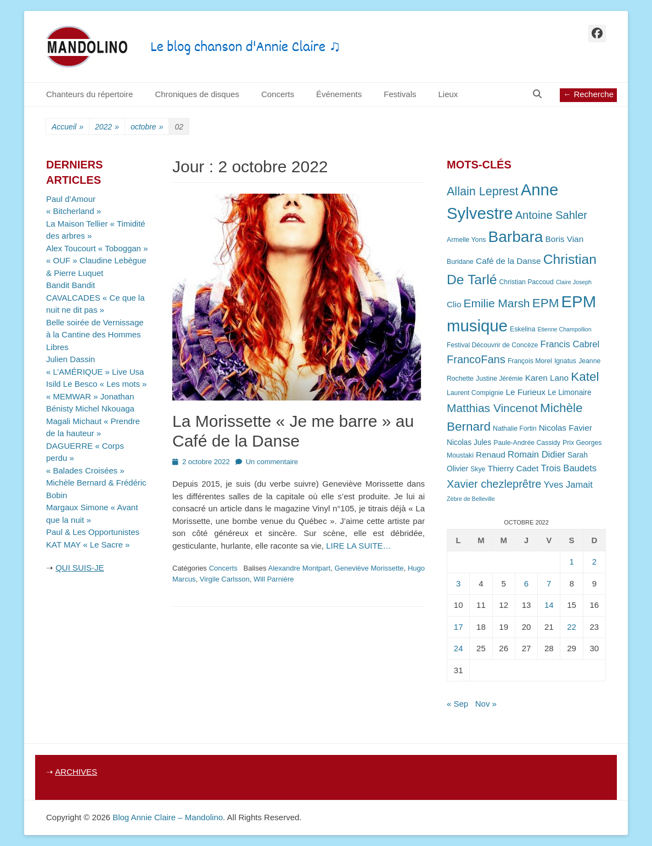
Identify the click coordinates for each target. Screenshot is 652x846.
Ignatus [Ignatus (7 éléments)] (565, 361)
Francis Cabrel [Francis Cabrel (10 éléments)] (570, 344)
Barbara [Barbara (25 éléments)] (515, 236)
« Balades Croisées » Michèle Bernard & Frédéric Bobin (96, 483)
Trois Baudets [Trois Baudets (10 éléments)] (569, 468)
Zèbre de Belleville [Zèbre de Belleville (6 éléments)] (471, 498)
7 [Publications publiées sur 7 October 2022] (549, 583)
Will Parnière (274, 579)
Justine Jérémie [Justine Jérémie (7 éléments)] (499, 378)
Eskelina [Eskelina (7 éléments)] (522, 329)
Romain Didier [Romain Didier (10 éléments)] (536, 454)
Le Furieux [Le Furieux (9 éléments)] (525, 392)
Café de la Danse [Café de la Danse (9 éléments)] (508, 261)
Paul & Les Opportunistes (92, 532)
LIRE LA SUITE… (358, 545)
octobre (147, 127)
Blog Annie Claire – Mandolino (168, 817)
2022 (107, 127)
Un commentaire (272, 462)
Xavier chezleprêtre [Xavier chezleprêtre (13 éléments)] (494, 484)
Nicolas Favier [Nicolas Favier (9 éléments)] (565, 427)
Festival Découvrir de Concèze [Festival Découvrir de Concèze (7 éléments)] (492, 345)
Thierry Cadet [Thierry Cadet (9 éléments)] (513, 468)
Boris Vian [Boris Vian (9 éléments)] (565, 239)
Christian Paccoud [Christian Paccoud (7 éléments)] (526, 282)
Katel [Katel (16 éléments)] (585, 376)
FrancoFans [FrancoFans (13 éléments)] (476, 359)
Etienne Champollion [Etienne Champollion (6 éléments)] (564, 329)
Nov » (486, 703)
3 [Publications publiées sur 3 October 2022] (458, 583)
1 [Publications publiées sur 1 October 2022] (571, 561)
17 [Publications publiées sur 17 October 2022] (458, 626)
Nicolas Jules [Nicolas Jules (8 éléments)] (469, 442)
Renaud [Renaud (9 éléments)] (490, 454)
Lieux (448, 94)
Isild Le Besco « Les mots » (96, 383)
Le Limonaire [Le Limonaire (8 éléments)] (570, 392)
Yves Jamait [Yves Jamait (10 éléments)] (567, 485)
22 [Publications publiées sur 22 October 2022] (571, 626)
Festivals (400, 94)
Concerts (277, 94)
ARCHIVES (76, 771)
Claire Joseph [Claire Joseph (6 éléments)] (574, 282)
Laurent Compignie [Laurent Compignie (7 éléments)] (475, 393)
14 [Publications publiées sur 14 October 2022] (549, 605)
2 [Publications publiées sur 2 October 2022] (594, 561)
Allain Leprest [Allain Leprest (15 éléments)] (483, 191)
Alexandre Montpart (299, 568)
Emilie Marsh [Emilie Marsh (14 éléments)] (497, 303)
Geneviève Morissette (369, 568)
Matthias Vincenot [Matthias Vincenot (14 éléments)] (492, 408)
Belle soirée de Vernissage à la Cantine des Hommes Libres (95, 335)
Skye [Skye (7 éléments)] (477, 469)
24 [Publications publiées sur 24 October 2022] (458, 648)
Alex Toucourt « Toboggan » (97, 248)
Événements (339, 94)
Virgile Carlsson (225, 579)
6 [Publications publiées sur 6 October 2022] (526, 583)
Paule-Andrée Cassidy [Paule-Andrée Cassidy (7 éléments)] (526, 443)
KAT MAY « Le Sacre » (88, 544)
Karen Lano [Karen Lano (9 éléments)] (547, 377)
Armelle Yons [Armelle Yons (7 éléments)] (466, 240)
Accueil (67, 127)
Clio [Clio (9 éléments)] (454, 304)
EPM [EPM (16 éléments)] (545, 303)
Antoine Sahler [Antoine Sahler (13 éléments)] (551, 215)
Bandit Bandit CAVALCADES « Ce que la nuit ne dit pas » (95, 297)
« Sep (457, 703)
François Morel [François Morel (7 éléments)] (530, 361)
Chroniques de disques (197, 94)
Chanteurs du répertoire (89, 94)
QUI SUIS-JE (79, 567)
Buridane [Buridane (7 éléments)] (460, 262)
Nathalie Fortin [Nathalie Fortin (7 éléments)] (514, 428)
